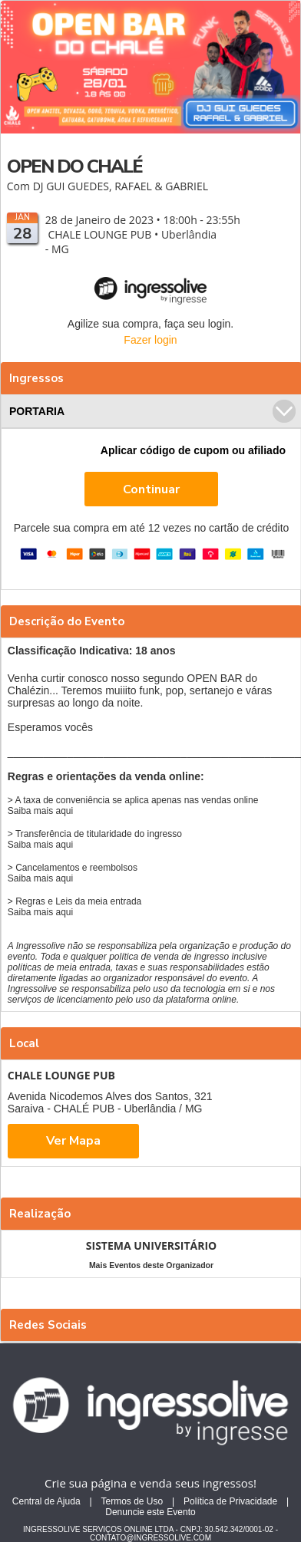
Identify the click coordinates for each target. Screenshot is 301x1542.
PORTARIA (152, 411)
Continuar (151, 489)
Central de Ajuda (46, 1501)
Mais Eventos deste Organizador (151, 1265)
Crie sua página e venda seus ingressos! (150, 1483)
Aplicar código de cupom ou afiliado (193, 450)
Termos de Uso (132, 1501)
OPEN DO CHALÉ (74, 166)
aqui (65, 811)
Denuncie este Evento (150, 1512)
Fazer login (150, 340)
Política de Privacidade (230, 1501)
